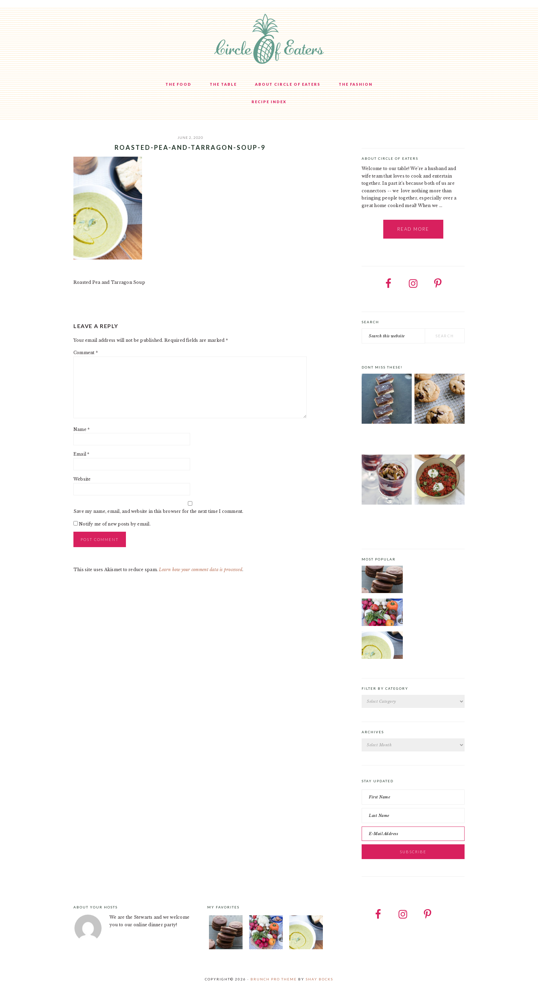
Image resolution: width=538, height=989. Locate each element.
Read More (413, 229)
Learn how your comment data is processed (200, 569)
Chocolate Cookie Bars (386, 436)
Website (82, 479)
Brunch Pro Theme (273, 979)
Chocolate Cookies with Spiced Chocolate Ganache (435, 570)
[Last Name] (413, 815)
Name (81, 429)
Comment (85, 352)
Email (81, 454)
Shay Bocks (319, 979)
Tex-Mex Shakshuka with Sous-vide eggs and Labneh (435, 520)
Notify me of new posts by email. (115, 524)
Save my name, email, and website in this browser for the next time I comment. (158, 511)
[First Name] (413, 797)
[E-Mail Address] (413, 834)
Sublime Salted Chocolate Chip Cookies (431, 440)
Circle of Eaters (269, 39)
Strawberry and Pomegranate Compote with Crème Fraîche (386, 520)
